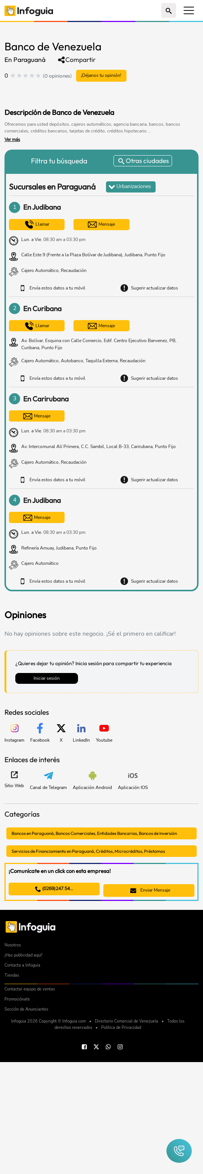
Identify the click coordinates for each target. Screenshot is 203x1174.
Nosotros (12, 1057)
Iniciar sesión (47, 678)
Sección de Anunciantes (26, 1121)
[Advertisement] (91, 93)
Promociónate (17, 1111)
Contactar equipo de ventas (29, 1101)
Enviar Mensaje (150, 891)
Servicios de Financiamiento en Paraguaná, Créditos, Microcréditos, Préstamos (94, 851)
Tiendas (11, 1087)
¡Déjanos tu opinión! (102, 75)
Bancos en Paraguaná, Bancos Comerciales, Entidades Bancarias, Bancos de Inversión (100, 833)
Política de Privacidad (121, 1139)
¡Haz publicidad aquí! (23, 1067)
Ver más (12, 140)
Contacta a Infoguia (22, 1077)
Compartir (76, 60)
